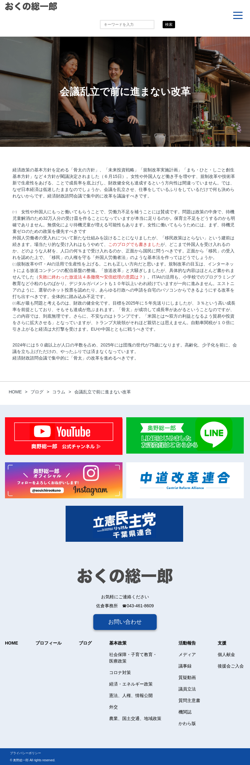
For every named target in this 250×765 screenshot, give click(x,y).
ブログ (85, 643)
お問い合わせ (125, 622)
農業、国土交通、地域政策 (135, 718)
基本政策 (118, 643)
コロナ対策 (120, 672)
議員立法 (187, 688)
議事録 (185, 665)
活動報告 (187, 643)
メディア (187, 654)
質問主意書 (189, 700)
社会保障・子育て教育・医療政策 (133, 657)
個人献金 (226, 654)
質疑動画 (187, 677)
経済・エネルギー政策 (131, 683)
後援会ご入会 (231, 665)
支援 (222, 643)
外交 (113, 706)
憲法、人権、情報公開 (131, 695)
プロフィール (48, 643)
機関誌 (185, 711)
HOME (11, 643)
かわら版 (187, 723)
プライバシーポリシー (25, 753)
